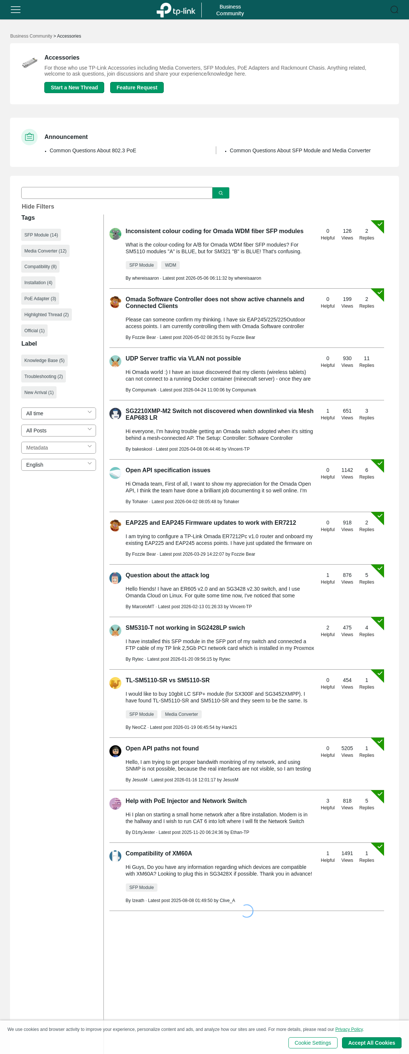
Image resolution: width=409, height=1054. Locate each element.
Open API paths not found (162, 748)
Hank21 (229, 727)
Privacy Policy (349, 1029)
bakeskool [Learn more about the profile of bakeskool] (142, 449)
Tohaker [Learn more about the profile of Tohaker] (140, 501)
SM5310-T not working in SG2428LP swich (185, 628)
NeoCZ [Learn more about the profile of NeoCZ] (139, 727)
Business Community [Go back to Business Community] (31, 36)
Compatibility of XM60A (159, 853)
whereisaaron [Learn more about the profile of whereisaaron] (145, 278)
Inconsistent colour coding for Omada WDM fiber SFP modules (215, 231)
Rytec (224, 659)
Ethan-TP (239, 832)
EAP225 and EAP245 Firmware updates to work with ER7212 (211, 523)
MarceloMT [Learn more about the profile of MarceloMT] (143, 606)
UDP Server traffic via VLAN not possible (183, 358)
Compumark (244, 390)
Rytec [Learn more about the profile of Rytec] (138, 659)
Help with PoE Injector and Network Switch (186, 801)
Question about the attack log (168, 575)
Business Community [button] (230, 9)
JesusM (230, 779)
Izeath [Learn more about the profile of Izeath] (138, 900)
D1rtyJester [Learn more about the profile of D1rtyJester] (143, 832)
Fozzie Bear (243, 337)
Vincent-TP (239, 449)
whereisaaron (247, 278)
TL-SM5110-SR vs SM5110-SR (168, 680)
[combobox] (58, 413)
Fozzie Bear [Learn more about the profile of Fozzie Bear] (144, 337)
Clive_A (227, 900)
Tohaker (231, 501)
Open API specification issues (168, 470)
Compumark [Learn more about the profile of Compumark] (144, 390)
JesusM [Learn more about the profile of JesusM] (139, 779)
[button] (15, 9)
